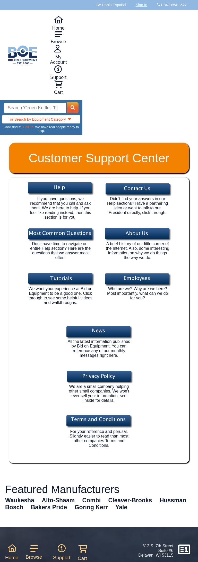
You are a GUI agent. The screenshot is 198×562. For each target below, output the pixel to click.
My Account (58, 54)
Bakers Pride (49, 507)
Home (58, 23)
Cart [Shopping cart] (58, 87)
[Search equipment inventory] (35, 108)
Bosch (14, 507)
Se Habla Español (111, 5)
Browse (58, 37)
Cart (82, 553)
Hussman (173, 500)
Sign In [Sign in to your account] (141, 5)
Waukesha (19, 500)
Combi (91, 500)
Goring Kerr (91, 507)
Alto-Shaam (58, 500)
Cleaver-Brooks (130, 500)
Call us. (28, 127)
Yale (121, 507)
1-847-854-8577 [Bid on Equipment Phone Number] (173, 5)
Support (58, 72)
